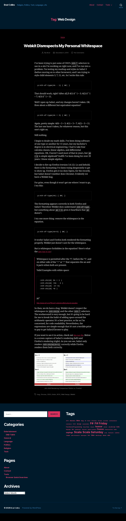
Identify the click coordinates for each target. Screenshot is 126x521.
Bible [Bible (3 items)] (78, 428)
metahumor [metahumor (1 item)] (78, 437)
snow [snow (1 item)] (105, 440)
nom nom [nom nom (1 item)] (84, 437)
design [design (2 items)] (79, 431)
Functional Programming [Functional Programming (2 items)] (74, 434)
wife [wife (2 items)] (108, 443)
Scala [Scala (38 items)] (78, 439)
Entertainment (11, 439)
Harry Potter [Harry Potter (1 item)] (86, 434)
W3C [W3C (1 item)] (89, 443)
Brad (48, 60)
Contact (100, 5)
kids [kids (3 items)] (118, 434)
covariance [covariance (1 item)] (69, 431)
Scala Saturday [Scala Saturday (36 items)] (93, 439)
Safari (54, 402)
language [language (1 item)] (68, 437)
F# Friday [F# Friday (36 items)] (101, 431)
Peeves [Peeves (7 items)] (100, 437)
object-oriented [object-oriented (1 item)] (92, 437)
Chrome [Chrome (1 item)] (100, 428)
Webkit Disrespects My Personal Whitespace (63, 49)
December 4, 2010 (62, 60)
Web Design (66, 402)
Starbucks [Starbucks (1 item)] (111, 440)
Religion (8, 455)
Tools (108, 5)
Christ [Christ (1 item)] (88, 428)
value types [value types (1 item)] (84, 443)
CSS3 (50, 402)
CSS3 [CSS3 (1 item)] (74, 431)
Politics (7, 452)
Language (9, 449)
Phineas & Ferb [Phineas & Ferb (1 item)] (109, 437)
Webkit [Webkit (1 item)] (104, 443)
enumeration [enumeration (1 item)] (85, 431)
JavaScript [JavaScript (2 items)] (111, 434)
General (8, 445)
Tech (63, 38)
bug (38, 402)
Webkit (73, 402)
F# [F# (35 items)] (92, 431)
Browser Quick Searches (18, 485)
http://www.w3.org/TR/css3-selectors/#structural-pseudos (57, 310)
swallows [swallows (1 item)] (117, 440)
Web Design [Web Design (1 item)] (99, 443)
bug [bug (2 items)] (82, 428)
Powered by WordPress (32, 515)
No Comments (79, 60)
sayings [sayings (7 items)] (69, 440)
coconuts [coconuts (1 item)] (105, 428)
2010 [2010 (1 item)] (67, 428)
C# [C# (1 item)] (85, 428)
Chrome (44, 402)
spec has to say (45, 259)
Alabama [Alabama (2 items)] (72, 428)
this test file (79, 343)
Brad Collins (10, 5)
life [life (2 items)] (73, 437)
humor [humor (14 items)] (98, 434)
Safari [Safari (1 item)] (115, 437)
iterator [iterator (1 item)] (105, 434)
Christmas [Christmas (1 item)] (94, 428)
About (91, 5)
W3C (59, 402)
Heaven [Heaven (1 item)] (92, 434)
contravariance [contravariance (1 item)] (113, 428)
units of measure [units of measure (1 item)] (75, 443)
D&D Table (11, 442)
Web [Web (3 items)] (92, 443)
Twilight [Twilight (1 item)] (68, 443)
